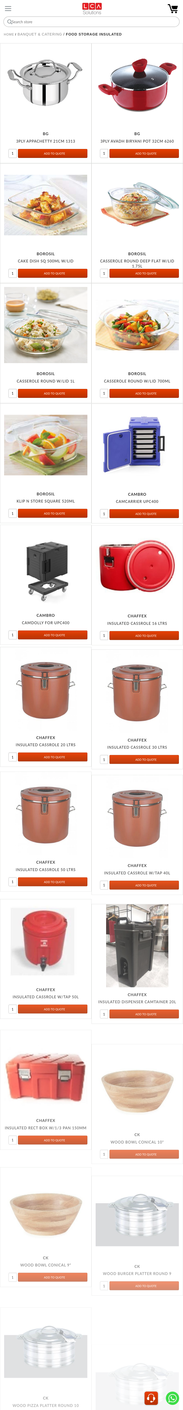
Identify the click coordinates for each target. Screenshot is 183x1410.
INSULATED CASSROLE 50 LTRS (46, 898)
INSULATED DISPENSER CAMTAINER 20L (137, 1050)
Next (111, 1374)
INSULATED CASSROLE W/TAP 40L (137, 907)
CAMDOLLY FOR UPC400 (45, 636)
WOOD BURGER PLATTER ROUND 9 (137, 1336)
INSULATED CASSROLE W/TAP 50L (46, 1037)
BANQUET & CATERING (40, 34)
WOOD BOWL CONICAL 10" (137, 1206)
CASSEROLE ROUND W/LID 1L (46, 384)
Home (9, 34)
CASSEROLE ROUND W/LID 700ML (137, 385)
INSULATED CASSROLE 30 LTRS (137, 771)
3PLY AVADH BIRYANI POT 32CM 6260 (137, 142)
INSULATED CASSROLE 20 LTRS (46, 763)
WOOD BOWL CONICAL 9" (45, 1329)
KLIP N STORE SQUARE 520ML (46, 508)
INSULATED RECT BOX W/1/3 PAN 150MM (46, 1183)
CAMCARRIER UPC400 (137, 510)
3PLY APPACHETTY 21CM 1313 (45, 142)
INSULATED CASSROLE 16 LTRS (137, 638)
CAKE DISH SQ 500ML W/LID (46, 263)
